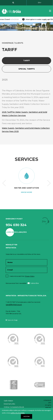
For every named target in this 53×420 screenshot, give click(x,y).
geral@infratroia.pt (14, 305)
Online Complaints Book (14, 407)
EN (39, 3)
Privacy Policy (29, 276)
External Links (9, 404)
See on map (12, 320)
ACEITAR (26, 416)
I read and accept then (21, 276)
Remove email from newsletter (16, 283)
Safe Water (8, 401)
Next (48, 183)
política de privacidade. (18, 413)
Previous (4, 183)
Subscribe (33, 283)
